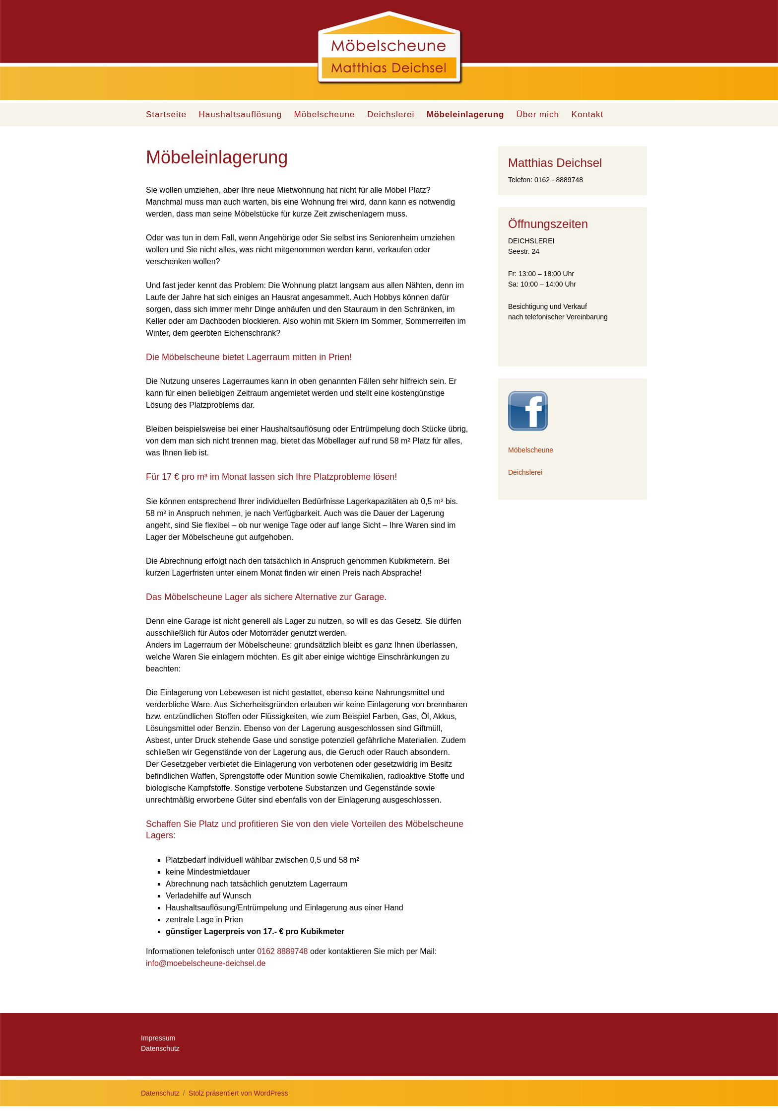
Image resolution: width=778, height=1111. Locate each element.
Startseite (166, 114)
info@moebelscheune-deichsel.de (205, 963)
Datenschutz (160, 1048)
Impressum (158, 1038)
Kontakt (588, 114)
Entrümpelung (375, 429)
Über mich (537, 114)
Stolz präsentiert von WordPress (238, 1093)
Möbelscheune (324, 114)
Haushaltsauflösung (240, 114)
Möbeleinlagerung (465, 114)
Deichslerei (390, 114)
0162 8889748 (282, 951)
